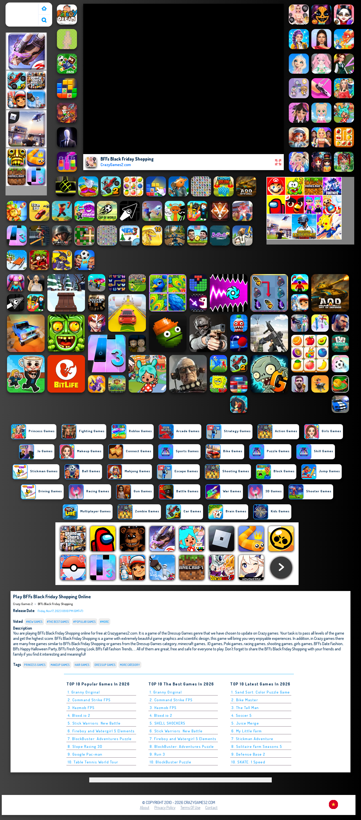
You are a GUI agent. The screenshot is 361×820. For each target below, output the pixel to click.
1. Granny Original (84, 692)
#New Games (34, 622)
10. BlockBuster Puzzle (170, 762)
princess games (35, 665)
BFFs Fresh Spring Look (76, 648)
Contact (211, 807)
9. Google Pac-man (85, 754)
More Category (130, 665)
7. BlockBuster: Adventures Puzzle (100, 738)
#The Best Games (58, 622)
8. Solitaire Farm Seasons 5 (256, 746)
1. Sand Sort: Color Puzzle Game (260, 692)
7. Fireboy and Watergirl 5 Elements (183, 738)
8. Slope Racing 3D (85, 746)
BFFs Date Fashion (328, 643)
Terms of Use (190, 807)
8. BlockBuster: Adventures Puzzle (182, 746)
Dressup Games (105, 665)
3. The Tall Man (245, 707)
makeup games (60, 665)
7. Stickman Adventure (252, 738)
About (144, 807)
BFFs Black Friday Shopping (55, 604)
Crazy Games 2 (19, 5)
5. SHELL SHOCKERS (168, 723)
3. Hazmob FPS (81, 707)
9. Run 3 (157, 754)
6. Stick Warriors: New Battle (176, 731)
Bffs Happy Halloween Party (35, 648)
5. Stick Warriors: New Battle (94, 723)
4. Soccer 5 (241, 715)
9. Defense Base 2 (248, 754)
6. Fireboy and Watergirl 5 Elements (101, 731)
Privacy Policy (164, 807)
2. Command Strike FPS (89, 699)
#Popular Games (84, 622)
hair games (82, 665)
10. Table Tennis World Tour (93, 762)
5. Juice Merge (245, 723)
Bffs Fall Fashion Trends (114, 648)
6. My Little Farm (246, 731)
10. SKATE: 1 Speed (248, 762)
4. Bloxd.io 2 (79, 715)
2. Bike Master (244, 699)
